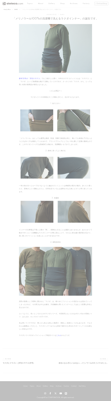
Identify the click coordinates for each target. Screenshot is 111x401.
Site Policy (82, 386)
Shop (62, 3)
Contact (74, 386)
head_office (7, 9)
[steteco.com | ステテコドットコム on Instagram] (45, 393)
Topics (30, 3)
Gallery (51, 3)
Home (25, 386)
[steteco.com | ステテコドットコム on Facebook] (50, 393)
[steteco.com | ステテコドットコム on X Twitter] (55, 393)
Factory (86, 3)
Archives (74, 3)
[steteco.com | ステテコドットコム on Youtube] (60, 393)
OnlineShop (102, 4)
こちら (58, 335)
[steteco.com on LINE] (66, 393)
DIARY (16, 9)
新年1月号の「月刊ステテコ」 (30, 78)
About (40, 3)
